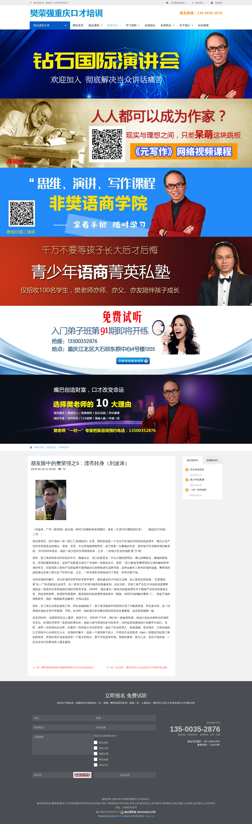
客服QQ (219, 3)
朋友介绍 (103, 748)
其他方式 (103, 765)
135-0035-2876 (195, 729)
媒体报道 (64, 447)
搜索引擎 (103, 753)
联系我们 (199, 3)
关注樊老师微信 (178, 3)
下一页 (139, 667)
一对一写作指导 (198, 489)
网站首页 (78, 25)
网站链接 (103, 759)
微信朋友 (103, 742)
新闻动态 (51, 447)
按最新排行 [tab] (212, 460)
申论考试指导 (197, 469)
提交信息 (125, 775)
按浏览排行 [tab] (193, 460)
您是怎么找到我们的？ (105, 735)
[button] (82, 775)
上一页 (65, 667)
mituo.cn (149, 816)
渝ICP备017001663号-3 (107, 812)
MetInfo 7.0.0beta (120, 816)
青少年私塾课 (197, 479)
